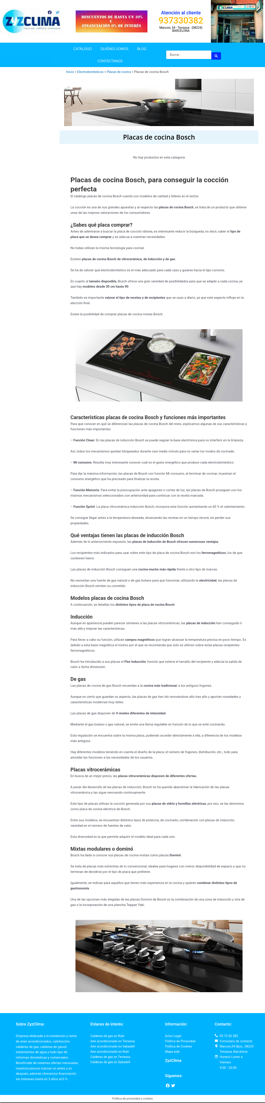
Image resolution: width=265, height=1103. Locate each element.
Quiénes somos (114, 48)
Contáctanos (110, 61)
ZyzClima (173, 1061)
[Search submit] (216, 55)
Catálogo (83, 48)
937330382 (181, 20)
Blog (142, 48)
